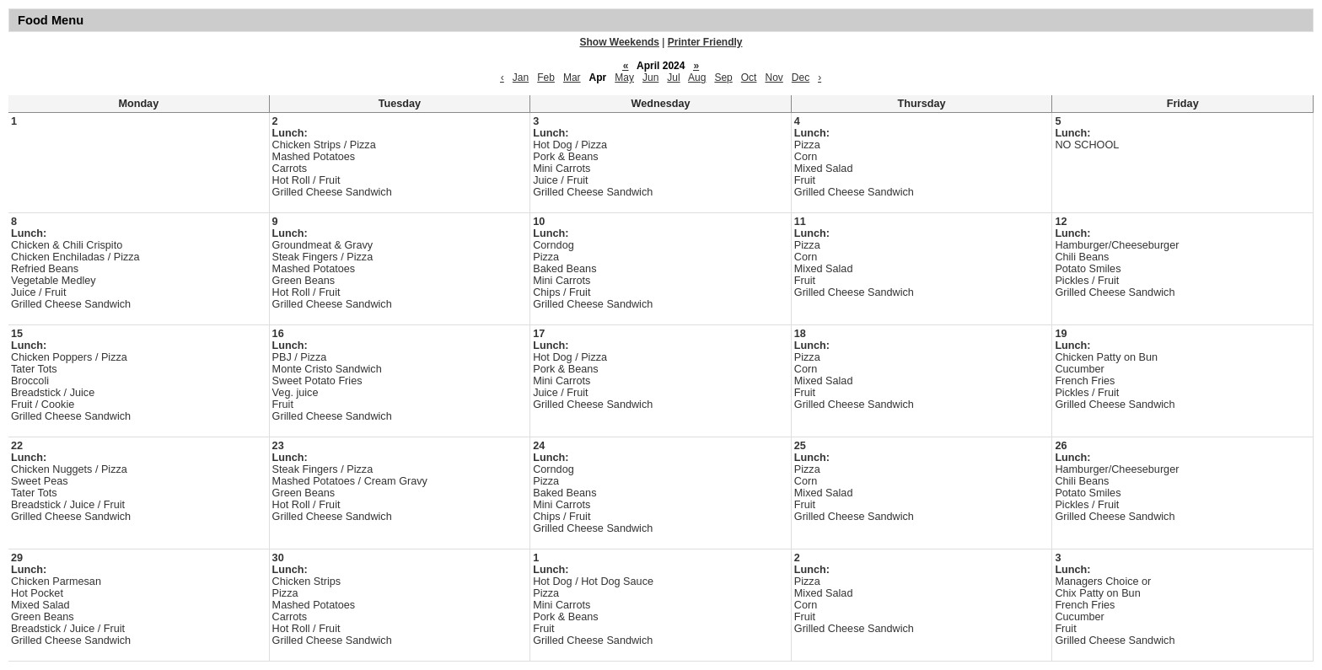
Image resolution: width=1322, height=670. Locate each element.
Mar (572, 77)
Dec (800, 77)
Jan (521, 77)
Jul (673, 77)
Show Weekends (619, 42)
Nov (773, 77)
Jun (650, 77)
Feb (546, 77)
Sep (723, 77)
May (624, 77)
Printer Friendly (705, 42)
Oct (749, 77)
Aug (697, 77)
